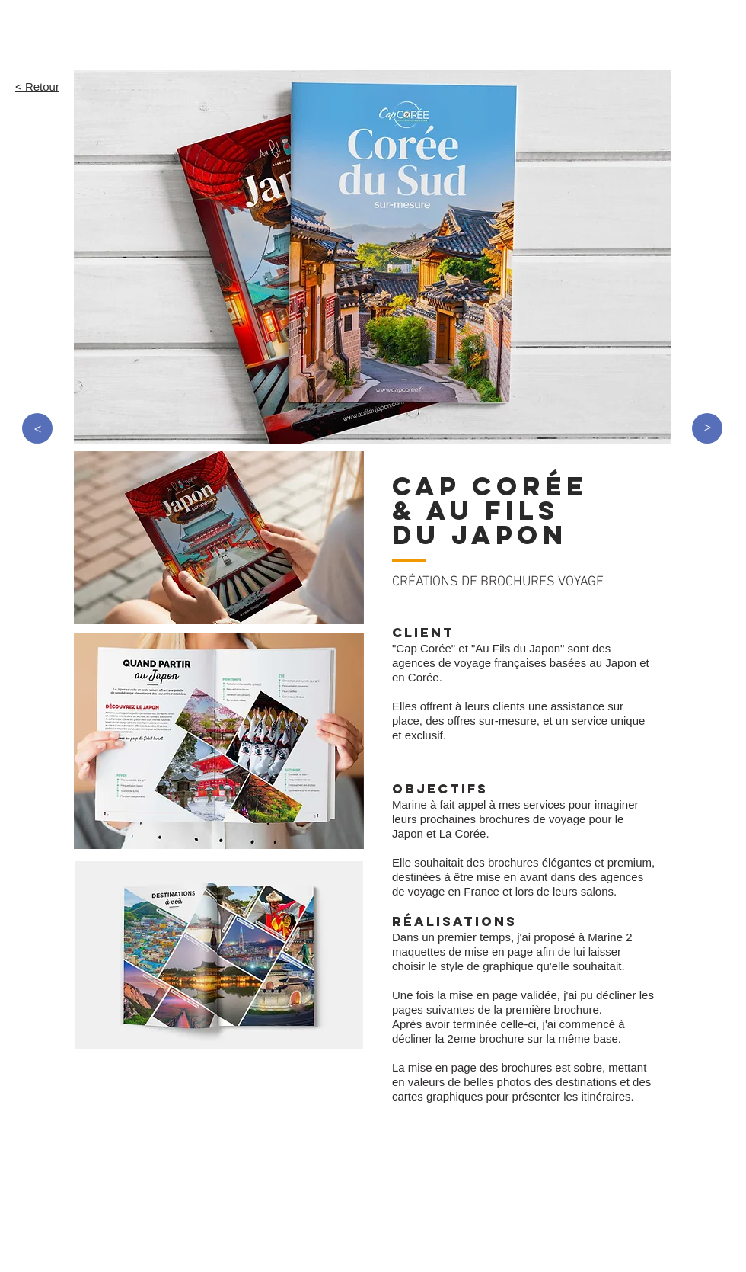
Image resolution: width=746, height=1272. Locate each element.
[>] (37, 428)
